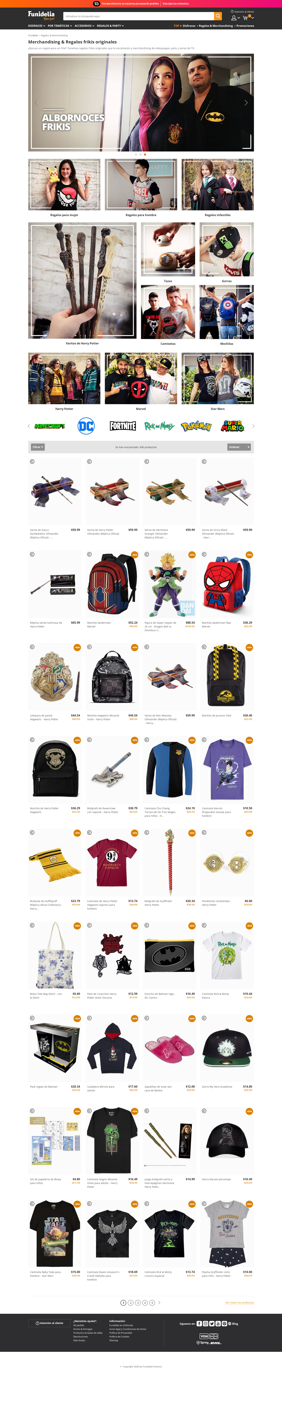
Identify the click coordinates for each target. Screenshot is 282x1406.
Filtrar (36, 447)
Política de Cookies (119, 1336)
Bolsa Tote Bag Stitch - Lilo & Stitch (46, 995)
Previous (36, 102)
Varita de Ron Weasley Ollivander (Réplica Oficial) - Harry (160, 719)
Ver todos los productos (240, 1302)
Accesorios (83, 25)
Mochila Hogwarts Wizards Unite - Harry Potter (103, 717)
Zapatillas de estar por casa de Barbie (158, 1088)
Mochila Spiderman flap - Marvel (217, 624)
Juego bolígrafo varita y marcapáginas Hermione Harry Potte (159, 1183)
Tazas (168, 281)
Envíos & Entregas (82, 1329)
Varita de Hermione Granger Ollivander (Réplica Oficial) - (156, 533)
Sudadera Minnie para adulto (100, 1088)
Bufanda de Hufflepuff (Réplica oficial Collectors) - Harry (46, 904)
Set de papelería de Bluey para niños (45, 1181)
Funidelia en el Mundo (121, 1325)
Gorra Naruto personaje (216, 1179)
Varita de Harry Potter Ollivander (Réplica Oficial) (103, 531)
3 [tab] (145, 156)
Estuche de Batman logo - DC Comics (160, 995)
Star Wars (218, 409)
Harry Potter (64, 409)
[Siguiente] (159, 1303)
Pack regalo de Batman (44, 1086)
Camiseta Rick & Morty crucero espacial (158, 1273)
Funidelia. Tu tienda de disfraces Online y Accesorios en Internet (41, 16)
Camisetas (168, 344)
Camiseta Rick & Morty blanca (215, 995)
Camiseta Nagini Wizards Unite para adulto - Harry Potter (102, 1183)
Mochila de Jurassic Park (216, 715)
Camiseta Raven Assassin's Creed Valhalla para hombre (103, 1275)
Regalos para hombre (141, 215)
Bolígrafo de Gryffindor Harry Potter (158, 903)
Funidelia (33, 35)
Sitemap (113, 1340)
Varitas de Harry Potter (82, 343)
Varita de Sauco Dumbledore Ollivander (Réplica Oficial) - (44, 533)
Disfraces (35, 25)
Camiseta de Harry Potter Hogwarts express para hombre (102, 904)
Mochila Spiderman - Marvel (99, 624)
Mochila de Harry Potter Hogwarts (44, 810)
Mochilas (226, 344)
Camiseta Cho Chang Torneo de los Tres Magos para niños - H (160, 812)
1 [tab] (136, 156)
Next (246, 102)
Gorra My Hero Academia (217, 1086)
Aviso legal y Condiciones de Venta (127, 1329)
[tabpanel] (141, 103)
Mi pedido (78, 1325)
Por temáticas (58, 25)
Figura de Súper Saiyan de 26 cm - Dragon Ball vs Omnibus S (160, 626)
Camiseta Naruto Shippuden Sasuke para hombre (216, 812)
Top (176, 25)
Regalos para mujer (64, 215)
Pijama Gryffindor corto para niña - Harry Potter (216, 1273)
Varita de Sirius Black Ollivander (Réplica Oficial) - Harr (218, 533)
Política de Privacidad (120, 1332)
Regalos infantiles (218, 215)
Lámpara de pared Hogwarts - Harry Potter (44, 717)
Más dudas (79, 1340)
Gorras (227, 281)
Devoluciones (80, 1336)
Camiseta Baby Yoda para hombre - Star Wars (45, 1273)
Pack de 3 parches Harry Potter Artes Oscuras (101, 995)
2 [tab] (140, 156)
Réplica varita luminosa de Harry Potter (46, 624)
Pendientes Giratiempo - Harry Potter (216, 903)
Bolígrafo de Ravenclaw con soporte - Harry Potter (102, 810)
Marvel (141, 409)
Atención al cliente (49, 1323)
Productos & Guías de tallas (88, 1332)
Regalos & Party (109, 25)
